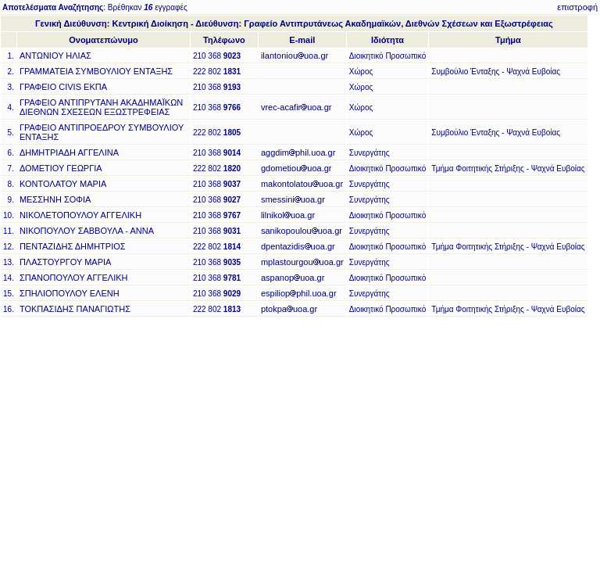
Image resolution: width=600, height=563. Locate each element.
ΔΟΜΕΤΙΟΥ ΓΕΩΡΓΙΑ (61, 168)
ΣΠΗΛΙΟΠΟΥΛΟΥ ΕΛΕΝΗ (70, 293)
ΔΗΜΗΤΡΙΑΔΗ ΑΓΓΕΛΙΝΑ (69, 152)
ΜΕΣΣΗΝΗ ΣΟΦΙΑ (55, 199)
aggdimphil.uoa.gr (298, 152)
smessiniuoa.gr (293, 199)
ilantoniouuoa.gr (294, 55)
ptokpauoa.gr (289, 309)
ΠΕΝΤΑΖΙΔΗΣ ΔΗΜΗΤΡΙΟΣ (73, 246)
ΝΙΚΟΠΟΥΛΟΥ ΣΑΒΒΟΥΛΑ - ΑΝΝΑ (87, 230)
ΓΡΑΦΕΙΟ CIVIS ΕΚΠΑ (63, 86)
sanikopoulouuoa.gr (301, 230)
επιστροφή (577, 7)
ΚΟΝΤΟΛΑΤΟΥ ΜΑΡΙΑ (63, 183)
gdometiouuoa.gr (296, 168)
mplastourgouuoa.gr (302, 262)
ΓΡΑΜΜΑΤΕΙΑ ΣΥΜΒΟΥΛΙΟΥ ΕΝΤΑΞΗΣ (96, 71)
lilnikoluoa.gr (288, 215)
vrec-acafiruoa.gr (296, 107)
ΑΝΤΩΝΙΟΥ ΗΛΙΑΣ (55, 55)
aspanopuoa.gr (292, 277)
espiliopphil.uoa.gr (299, 293)
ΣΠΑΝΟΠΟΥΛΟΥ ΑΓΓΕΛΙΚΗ (74, 277)
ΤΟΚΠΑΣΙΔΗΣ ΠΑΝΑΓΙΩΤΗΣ (75, 309)
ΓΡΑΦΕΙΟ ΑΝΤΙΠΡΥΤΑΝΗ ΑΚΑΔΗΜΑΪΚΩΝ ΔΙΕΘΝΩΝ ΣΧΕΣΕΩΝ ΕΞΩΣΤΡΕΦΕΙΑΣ (101, 107)
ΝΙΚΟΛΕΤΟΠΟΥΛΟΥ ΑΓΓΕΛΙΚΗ (80, 215)
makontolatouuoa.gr (302, 183)
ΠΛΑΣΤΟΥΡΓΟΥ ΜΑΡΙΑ (66, 262)
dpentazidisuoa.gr (298, 246)
